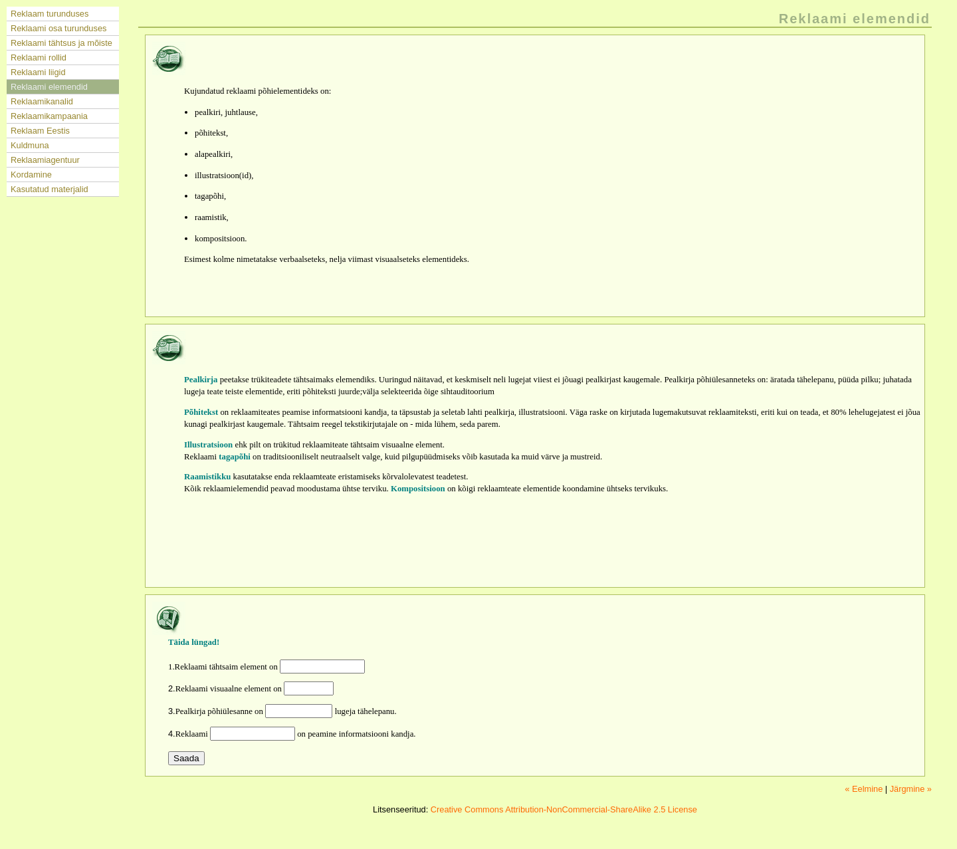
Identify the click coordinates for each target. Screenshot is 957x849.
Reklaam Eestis (40, 131)
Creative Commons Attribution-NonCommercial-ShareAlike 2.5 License (564, 809)
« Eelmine (864, 789)
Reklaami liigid (38, 72)
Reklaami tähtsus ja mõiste (61, 43)
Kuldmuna (30, 145)
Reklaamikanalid (42, 101)
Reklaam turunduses (49, 14)
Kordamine (31, 175)
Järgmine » (911, 789)
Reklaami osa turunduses (58, 28)
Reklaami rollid (38, 57)
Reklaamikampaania (49, 116)
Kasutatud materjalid (49, 189)
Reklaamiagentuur (45, 160)
